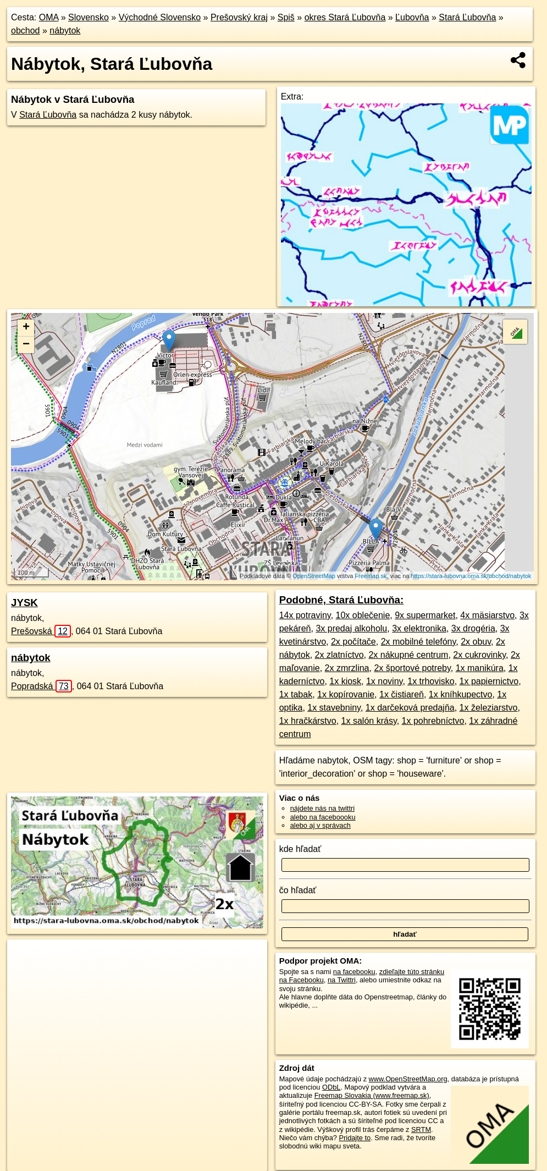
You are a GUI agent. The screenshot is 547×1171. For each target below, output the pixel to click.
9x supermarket (425, 615)
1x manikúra (480, 668)
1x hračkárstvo (307, 720)
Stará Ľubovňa (467, 17)
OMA (49, 17)
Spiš (286, 17)
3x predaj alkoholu (351, 628)
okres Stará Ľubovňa (345, 17)
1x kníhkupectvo (461, 694)
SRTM (421, 1129)
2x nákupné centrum (408, 654)
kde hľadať (300, 849)
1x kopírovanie (345, 694)
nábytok (64, 30)
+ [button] (26, 328)
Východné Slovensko (160, 17)
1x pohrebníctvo (433, 720)
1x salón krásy (369, 720)
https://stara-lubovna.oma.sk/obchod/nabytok (471, 576)
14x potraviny (305, 615)
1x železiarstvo (489, 707)
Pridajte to (355, 1138)
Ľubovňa (412, 17)
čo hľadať (298, 890)
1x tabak (295, 694)
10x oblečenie (363, 615)
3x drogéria (473, 628)
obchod (25, 30)
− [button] (26, 345)
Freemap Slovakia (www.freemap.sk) (371, 1095)
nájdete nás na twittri (322, 808)
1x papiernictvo (489, 681)
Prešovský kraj (239, 17)
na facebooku (354, 971)
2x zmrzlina (347, 668)
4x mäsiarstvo (487, 615)
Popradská (41, 686)
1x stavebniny (334, 707)
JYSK (24, 602)
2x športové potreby (412, 668)
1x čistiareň (401, 694)
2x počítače (353, 641)
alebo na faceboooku (323, 817)
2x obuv (476, 641)
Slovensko (88, 17)
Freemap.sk (370, 576)
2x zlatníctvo (339, 654)
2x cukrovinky (479, 654)
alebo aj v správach (320, 825)
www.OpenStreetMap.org (408, 1079)
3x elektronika (419, 628)
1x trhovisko (430, 681)
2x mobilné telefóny (418, 641)
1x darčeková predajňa (410, 707)
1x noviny (384, 681)
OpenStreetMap (313, 576)
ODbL (331, 1087)
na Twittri (342, 980)
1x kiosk (345, 681)
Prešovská (41, 631)
